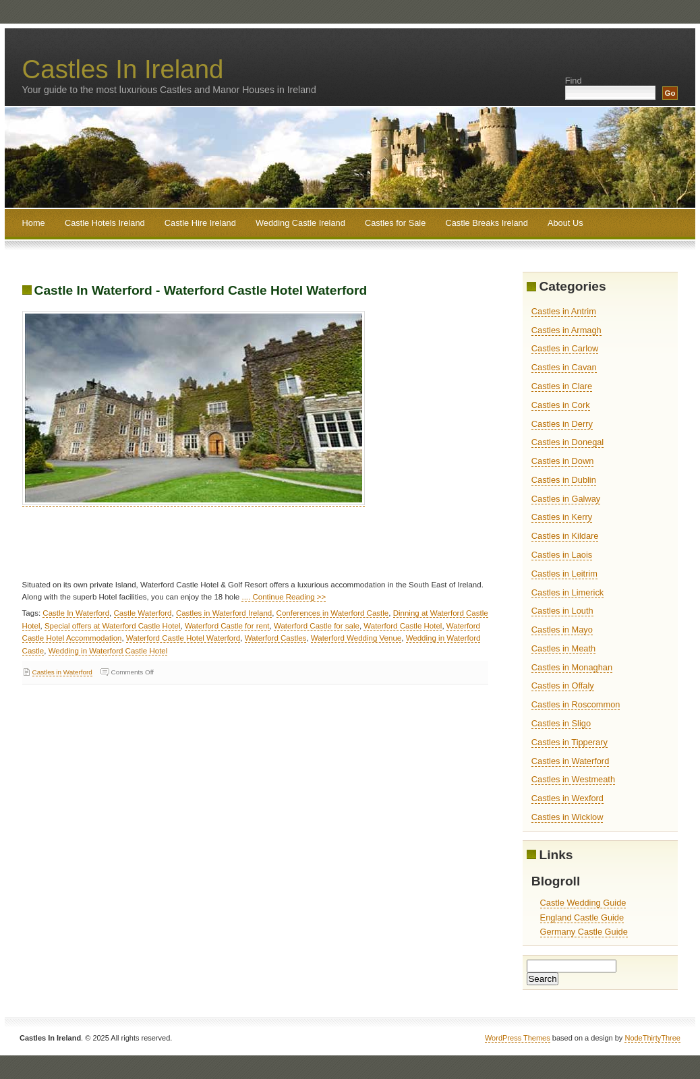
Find (573, 81)
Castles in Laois (561, 555)
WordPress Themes (517, 1038)
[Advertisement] (267, 548)
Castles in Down (562, 461)
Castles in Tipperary (569, 742)
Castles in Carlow (565, 348)
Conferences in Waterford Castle (332, 613)
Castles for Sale (395, 223)
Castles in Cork (560, 405)
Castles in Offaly (562, 685)
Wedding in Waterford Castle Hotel (108, 651)
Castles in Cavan (564, 367)
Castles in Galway (565, 499)
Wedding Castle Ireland (300, 223)
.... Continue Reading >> (283, 597)
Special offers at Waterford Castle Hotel (113, 626)
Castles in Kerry (561, 517)
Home (33, 223)
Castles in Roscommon (575, 704)
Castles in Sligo (561, 723)
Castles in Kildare (565, 536)
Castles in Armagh (566, 330)
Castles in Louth (562, 611)
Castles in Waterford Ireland (224, 613)
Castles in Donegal (567, 442)
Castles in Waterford (62, 672)
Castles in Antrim (563, 311)
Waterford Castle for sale (316, 626)
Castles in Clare (561, 386)
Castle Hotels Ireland (105, 223)
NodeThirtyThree (652, 1038)
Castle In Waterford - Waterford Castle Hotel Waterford (201, 290)
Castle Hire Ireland (200, 223)
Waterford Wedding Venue (356, 638)
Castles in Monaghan (571, 667)
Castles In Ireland (123, 69)
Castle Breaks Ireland (486, 223)
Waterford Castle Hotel (402, 626)
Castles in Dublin (563, 480)
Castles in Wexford (567, 798)
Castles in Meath (563, 648)
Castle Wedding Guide (583, 903)
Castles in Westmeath (573, 779)
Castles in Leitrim (564, 573)
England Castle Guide (582, 917)
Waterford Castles (276, 638)
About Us (565, 223)
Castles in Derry (562, 424)
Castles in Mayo (562, 629)
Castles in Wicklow (567, 817)
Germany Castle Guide (584, 932)
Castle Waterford (143, 613)
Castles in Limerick (567, 592)
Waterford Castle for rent (227, 626)
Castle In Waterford (75, 613)
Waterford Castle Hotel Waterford (183, 638)
